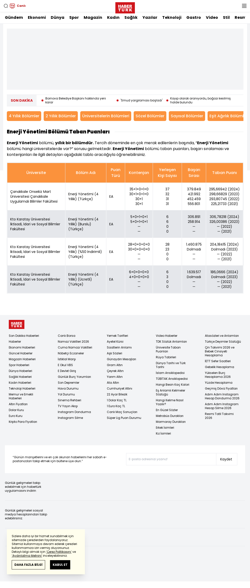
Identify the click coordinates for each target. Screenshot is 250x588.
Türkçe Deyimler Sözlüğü (223, 341)
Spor (74, 17)
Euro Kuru (15, 416)
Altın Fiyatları (18, 404)
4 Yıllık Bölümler (24, 116)
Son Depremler (68, 383)
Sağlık (131, 17)
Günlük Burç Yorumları (74, 377)
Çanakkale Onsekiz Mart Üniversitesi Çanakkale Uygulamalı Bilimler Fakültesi (34, 196)
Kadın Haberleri (20, 383)
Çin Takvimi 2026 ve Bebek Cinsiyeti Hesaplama (219, 351)
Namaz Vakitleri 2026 (73, 341)
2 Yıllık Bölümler (61, 116)
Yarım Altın (115, 377)
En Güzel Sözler (167, 410)
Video (212, 17)
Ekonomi (37, 17)
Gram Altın (115, 365)
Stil (226, 17)
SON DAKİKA (22, 100)
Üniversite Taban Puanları (168, 349)
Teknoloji (171, 17)
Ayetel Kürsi (115, 341)
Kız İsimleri (163, 433)
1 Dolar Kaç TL (117, 400)
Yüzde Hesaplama (218, 383)
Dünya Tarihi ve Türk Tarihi (171, 365)
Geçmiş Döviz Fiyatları (221, 388)
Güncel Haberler (20, 353)
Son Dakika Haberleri (24, 336)
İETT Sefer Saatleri (218, 361)
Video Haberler (166, 336)
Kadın (113, 17)
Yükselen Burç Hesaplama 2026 (218, 375)
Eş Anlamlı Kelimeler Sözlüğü (170, 392)
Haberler (15, 341)
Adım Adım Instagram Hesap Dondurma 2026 (222, 396)
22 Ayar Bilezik (117, 394)
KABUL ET (60, 565)
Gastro (193, 17)
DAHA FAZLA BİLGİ (28, 565)
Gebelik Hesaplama (219, 367)
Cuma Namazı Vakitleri (75, 347)
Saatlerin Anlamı (119, 347)
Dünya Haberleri (20, 371)
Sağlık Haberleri (20, 377)
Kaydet (226, 459)
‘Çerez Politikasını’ (59, 552)
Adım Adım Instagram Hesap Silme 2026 (222, 406)
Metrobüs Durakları (169, 416)
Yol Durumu (66, 394)
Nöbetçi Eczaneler (71, 353)
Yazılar (149, 17)
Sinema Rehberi (69, 400)
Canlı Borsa (66, 336)
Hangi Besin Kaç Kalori (172, 384)
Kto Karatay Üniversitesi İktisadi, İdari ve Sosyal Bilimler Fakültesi (35, 224)
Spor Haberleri (19, 365)
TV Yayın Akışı (68, 406)
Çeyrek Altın (115, 371)
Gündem (14, 17)
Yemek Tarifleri (117, 336)
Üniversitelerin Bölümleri (105, 116)
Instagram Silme (70, 418)
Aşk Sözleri (114, 353)
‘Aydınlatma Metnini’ (27, 556)
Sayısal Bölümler (187, 116)
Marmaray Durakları (171, 422)
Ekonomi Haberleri (22, 347)
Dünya (57, 17)
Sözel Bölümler (150, 116)
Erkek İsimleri (165, 427)
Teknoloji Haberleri (22, 388)
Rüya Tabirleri (166, 357)
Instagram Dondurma (74, 412)
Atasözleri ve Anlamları (222, 336)
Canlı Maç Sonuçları (122, 412)
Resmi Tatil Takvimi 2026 (219, 416)
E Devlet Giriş (67, 371)
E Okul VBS (65, 365)
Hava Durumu (68, 388)
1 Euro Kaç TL (116, 406)
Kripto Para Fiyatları (23, 422)
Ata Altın (113, 383)
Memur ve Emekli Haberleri (21, 396)
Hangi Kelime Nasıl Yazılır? (169, 402)
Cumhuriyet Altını (119, 388)
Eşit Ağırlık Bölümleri (229, 116)
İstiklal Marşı (67, 359)
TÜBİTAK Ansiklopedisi (172, 379)
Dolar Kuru (16, 410)
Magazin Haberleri (22, 359)
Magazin (93, 17)
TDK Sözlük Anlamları (171, 341)
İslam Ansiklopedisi (170, 373)
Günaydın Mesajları (121, 359)
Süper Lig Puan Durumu (124, 418)
